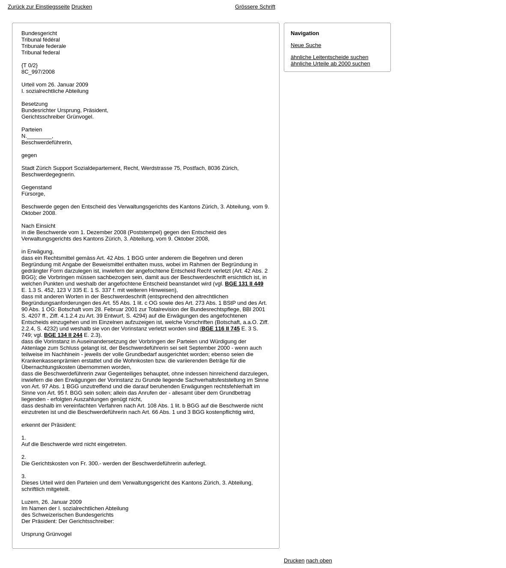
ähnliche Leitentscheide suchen (329, 57)
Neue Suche (306, 45)
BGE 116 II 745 (221, 328)
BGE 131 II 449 (244, 283)
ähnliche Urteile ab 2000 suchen (330, 63)
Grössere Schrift (255, 6)
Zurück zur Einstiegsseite (39, 6)
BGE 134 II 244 (63, 335)
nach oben (319, 560)
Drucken (81, 6)
